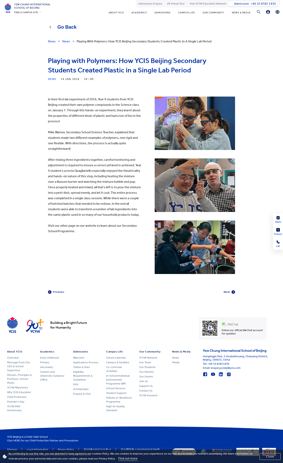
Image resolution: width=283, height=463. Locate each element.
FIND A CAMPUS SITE (26, 12)
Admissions (162, 12)
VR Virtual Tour (176, 3)
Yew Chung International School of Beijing (32, 6)
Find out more (128, 458)
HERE (16, 440)
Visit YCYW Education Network (207, 3)
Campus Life (186, 12)
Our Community (213, 12)
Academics (139, 12)
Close (270, 456)
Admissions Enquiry (150, 3)
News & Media (241, 12)
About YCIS (116, 12)
